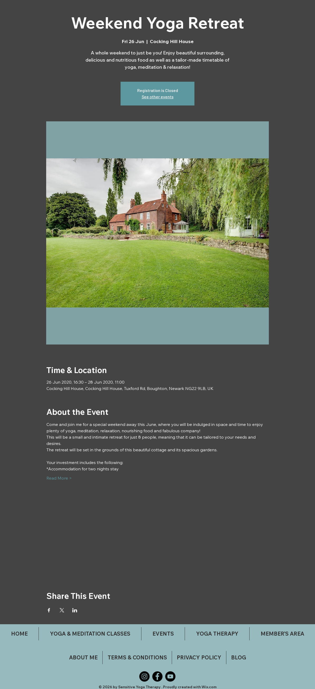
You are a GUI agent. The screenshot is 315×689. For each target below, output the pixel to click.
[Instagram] (144, 676)
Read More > (59, 478)
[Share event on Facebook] (48, 610)
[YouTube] (170, 676)
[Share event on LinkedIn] (74, 610)
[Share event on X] (61, 610)
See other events (158, 96)
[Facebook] (157, 676)
